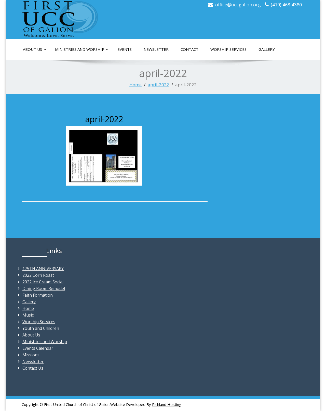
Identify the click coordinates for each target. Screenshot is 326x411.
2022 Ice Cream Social (42, 281)
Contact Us (32, 368)
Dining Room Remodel (43, 288)
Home (135, 85)
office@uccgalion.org (238, 5)
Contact (189, 49)
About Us (34, 49)
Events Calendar (37, 348)
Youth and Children (40, 328)
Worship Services (228, 49)
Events (124, 49)
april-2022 (158, 85)
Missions (30, 354)
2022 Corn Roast (38, 275)
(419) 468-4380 (286, 5)
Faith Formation (37, 295)
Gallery (267, 49)
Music (28, 315)
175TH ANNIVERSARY (43, 268)
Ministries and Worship (82, 49)
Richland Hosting (166, 404)
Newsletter (156, 49)
